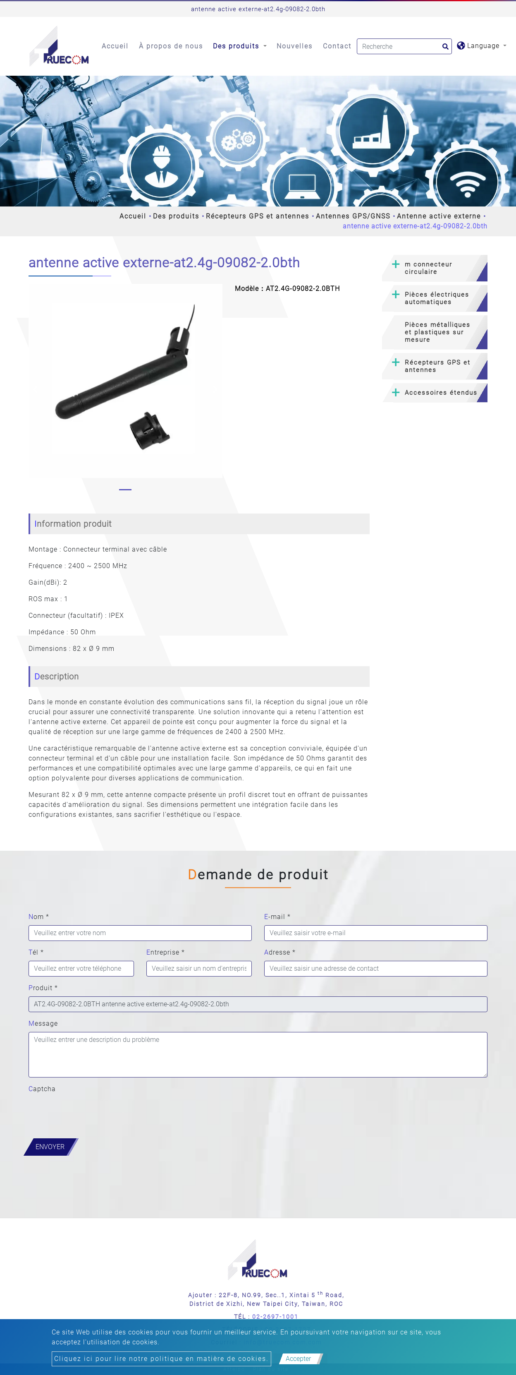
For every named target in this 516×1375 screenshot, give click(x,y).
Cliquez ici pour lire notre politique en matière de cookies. (161, 1359)
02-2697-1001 (275, 1316)
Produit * (43, 988)
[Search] (404, 46)
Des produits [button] (237, 46)
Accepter (298, 1359)
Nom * (39, 917)
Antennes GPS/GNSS (353, 216)
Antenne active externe (439, 216)
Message (43, 1023)
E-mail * (277, 917)
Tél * (36, 952)
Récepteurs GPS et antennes (257, 216)
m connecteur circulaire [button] (428, 268)
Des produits (176, 216)
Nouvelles (295, 46)
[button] (35, 389)
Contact (337, 46)
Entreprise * (165, 952)
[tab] (434, 268)
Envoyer (50, 1147)
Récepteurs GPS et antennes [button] (438, 366)
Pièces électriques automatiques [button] (437, 298)
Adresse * (280, 952)
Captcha (42, 1089)
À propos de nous (171, 46)
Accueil (115, 46)
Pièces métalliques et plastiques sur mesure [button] (438, 332)
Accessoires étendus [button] (441, 392)
